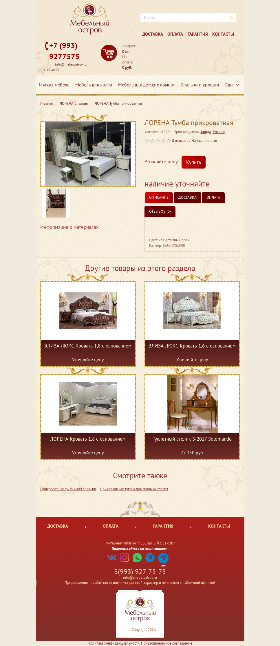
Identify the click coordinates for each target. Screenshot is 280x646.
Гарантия (198, 34)
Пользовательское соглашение (166, 643)
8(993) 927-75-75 (140, 571)
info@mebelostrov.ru (70, 64)
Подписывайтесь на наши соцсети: (140, 548)
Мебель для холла (93, 84)
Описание (159, 197)
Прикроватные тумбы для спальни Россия (134, 488)
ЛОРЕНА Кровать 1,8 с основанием (88, 439)
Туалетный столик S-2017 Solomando (192, 439)
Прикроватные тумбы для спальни (68, 488)
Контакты (223, 34)
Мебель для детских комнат (146, 84)
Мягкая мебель (54, 84)
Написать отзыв (204, 140)
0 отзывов (180, 140)
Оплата (175, 34)
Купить (193, 162)
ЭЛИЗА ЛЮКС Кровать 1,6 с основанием (192, 346)
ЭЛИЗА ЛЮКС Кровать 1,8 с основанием (87, 346)
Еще (232, 84)
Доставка (152, 34)
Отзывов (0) (160, 211)
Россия (218, 131)
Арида (206, 131)
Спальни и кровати (200, 84)
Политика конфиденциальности (114, 643)
